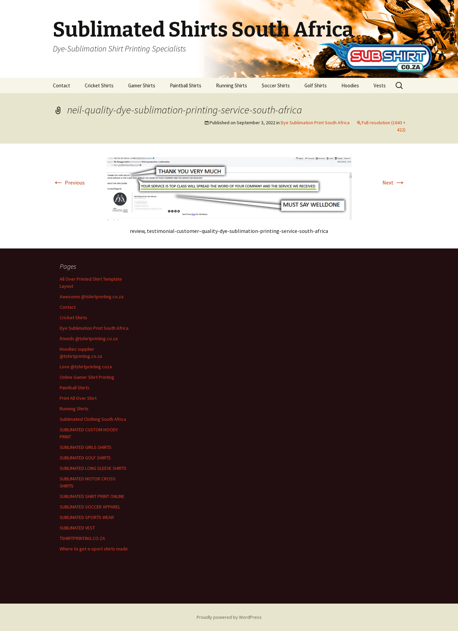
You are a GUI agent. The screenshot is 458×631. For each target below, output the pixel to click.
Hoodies (350, 85)
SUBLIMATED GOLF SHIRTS (85, 458)
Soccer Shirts (276, 85)
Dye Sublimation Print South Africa (315, 122)
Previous (69, 182)
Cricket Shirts (99, 85)
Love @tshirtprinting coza (86, 367)
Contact (61, 85)
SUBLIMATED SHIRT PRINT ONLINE (92, 496)
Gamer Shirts (141, 85)
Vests (380, 85)
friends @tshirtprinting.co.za (89, 338)
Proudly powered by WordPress (229, 617)
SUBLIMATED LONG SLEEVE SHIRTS (93, 468)
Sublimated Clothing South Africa (93, 419)
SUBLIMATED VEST (77, 528)
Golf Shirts (315, 85)
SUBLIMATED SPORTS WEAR (87, 517)
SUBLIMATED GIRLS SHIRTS (86, 447)
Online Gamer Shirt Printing (87, 377)
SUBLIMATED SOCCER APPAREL (90, 507)
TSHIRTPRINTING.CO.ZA (82, 538)
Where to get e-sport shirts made (94, 549)
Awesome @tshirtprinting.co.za (91, 296)
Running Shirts (231, 85)
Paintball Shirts (185, 85)
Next (393, 182)
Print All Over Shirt (78, 398)
